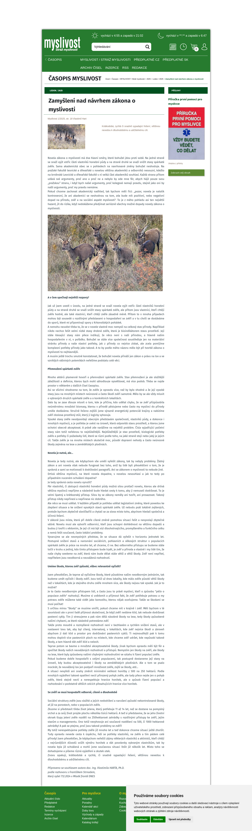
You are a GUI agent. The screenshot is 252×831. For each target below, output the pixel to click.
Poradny (87, 802)
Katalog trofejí (90, 822)
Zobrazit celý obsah (180, 172)
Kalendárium (89, 818)
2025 (149, 79)
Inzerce (48, 814)
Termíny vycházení (55, 810)
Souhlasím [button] (142, 819)
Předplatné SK (175, 59)
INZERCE (112, 67)
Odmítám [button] (158, 819)
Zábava (123, 806)
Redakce (139, 67)
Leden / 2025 (158, 79)
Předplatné (50, 802)
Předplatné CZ (146, 59)
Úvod (107, 79)
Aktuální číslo (52, 798)
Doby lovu (88, 810)
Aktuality (87, 798)
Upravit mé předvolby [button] (180, 819)
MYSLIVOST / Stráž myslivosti (105, 59)
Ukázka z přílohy (175, 163)
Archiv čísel (91, 67)
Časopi (115, 79)
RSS (125, 67)
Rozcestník (125, 798)
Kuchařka (125, 802)
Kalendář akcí (90, 806)
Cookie (124, 810)
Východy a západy (93, 814)
